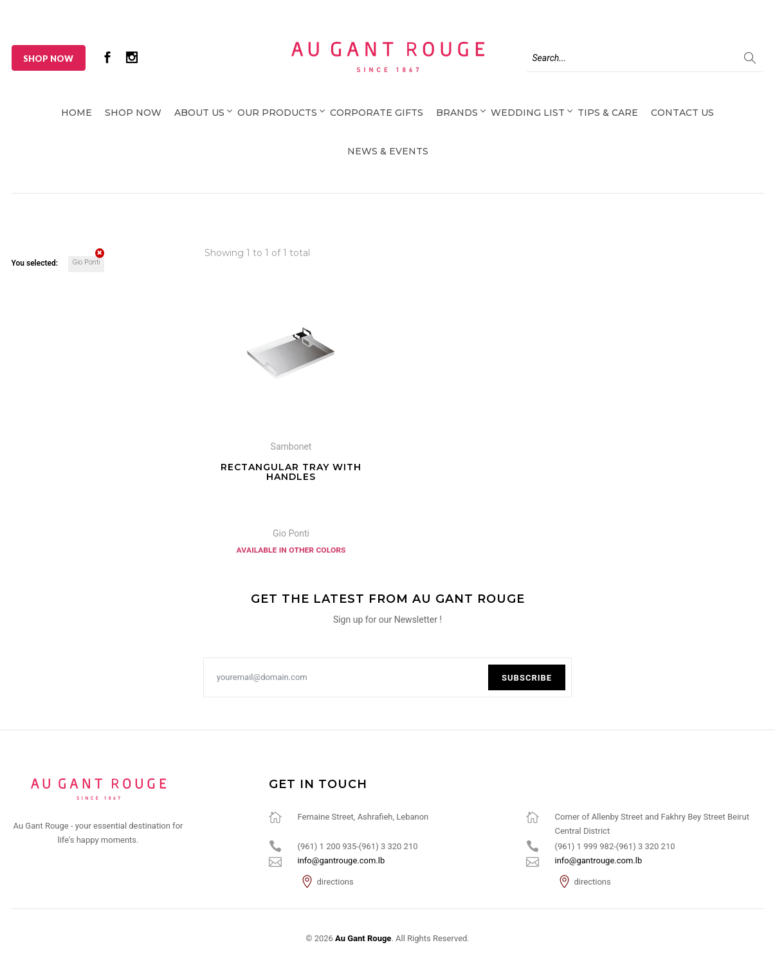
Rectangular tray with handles (291, 471)
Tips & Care (608, 112)
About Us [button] (199, 112)
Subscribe (527, 678)
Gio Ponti (88, 261)
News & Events (387, 151)
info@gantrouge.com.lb (341, 860)
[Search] (645, 58)
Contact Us (682, 112)
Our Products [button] (277, 112)
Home (76, 112)
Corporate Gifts (376, 112)
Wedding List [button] (528, 112)
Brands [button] (457, 112)
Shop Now (48, 58)
